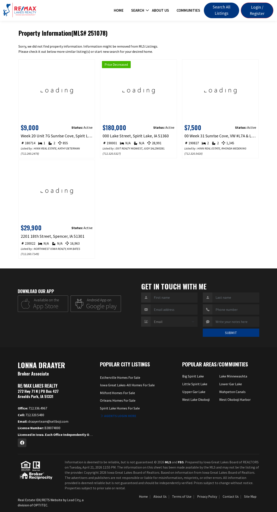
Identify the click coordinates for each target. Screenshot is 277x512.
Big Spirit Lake (193, 376)
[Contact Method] (174, 321)
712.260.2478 (30, 154)
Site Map (250, 496)
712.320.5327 (111, 154)
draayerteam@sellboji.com (43, 421)
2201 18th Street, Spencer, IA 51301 (52, 236)
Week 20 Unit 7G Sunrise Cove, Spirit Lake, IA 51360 (57, 135)
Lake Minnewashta (233, 376)
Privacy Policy (207, 496)
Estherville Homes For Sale (120, 377)
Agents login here (118, 415)
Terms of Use (182, 496)
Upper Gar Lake (193, 391)
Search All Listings (221, 10)
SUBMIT (231, 333)
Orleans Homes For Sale (117, 400)
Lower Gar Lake (230, 384)
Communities (188, 10)
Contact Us (231, 496)
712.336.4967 (32, 408)
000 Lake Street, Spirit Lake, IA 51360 (136, 135)
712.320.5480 (31, 415)
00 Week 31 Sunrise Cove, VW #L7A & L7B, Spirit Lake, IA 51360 (220, 135)
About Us (160, 10)
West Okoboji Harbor (234, 399)
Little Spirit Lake (194, 384)
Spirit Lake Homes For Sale (120, 408)
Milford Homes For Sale (117, 392)
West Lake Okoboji (196, 399)
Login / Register (257, 10)
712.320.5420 (193, 154)
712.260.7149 (30, 254)
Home (119, 10)
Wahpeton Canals (232, 391)
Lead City (73, 500)
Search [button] (137, 10)
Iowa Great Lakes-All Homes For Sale (127, 385)
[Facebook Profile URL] (22, 442)
